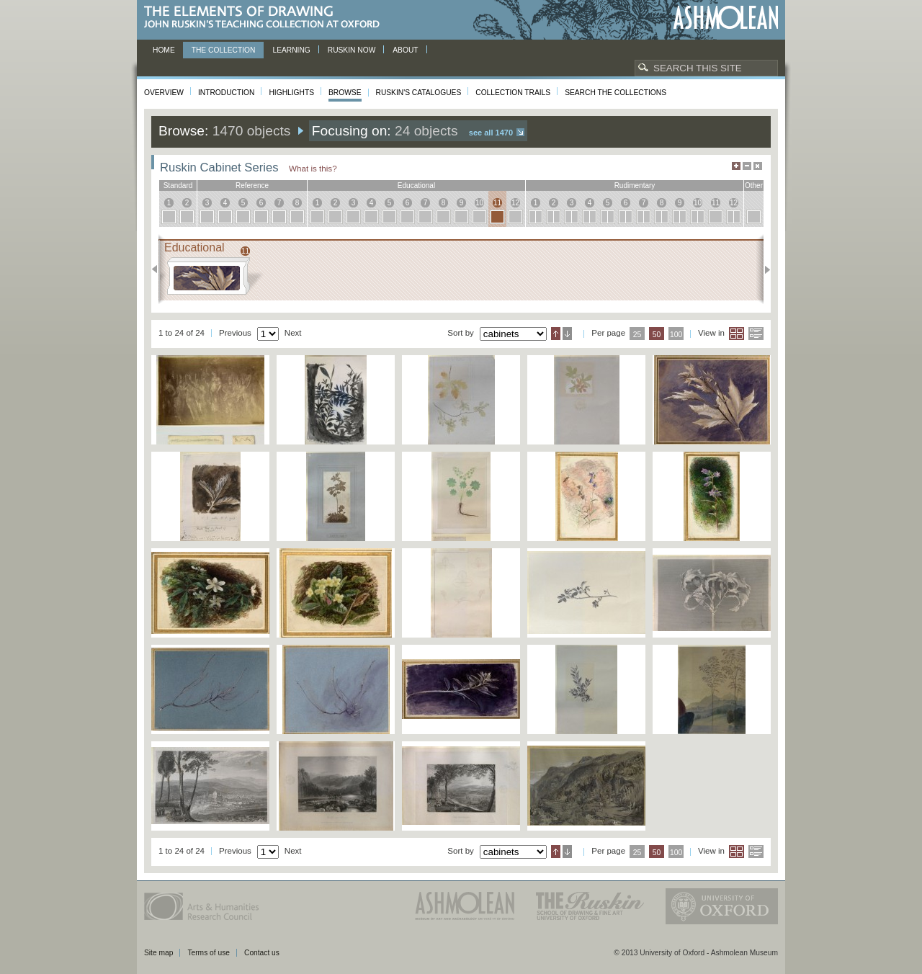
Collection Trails (512, 93)
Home (164, 50)
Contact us (261, 953)
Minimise (747, 166)
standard (178, 185)
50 (657, 335)
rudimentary (634, 185)
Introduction (226, 93)
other (754, 185)
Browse (345, 93)
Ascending (555, 333)
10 (479, 203)
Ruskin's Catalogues (419, 93)
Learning (291, 50)
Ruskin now (352, 50)
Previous (158, 269)
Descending (567, 333)
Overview (164, 93)
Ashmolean (725, 18)
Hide (757, 166)
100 (676, 335)
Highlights (291, 93)
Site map (158, 953)
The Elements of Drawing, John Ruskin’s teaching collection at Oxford (266, 18)
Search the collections (615, 93)
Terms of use (208, 953)
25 (637, 335)
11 (497, 203)
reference (252, 185)
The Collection (224, 50)
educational (416, 185)
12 (515, 203)
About (405, 50)
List (756, 333)
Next (763, 269)
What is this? (313, 168)
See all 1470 (491, 132)
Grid (736, 333)
